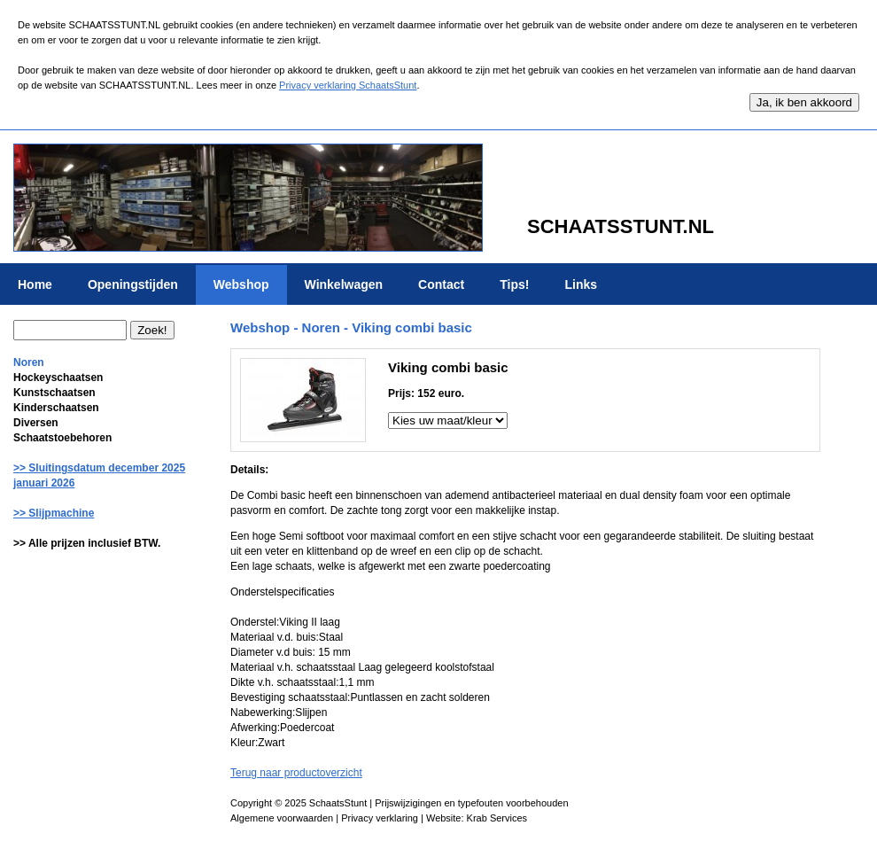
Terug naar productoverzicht (296, 773)
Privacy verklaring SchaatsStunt (347, 85)
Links (580, 284)
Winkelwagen (344, 284)
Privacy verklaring (379, 818)
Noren (28, 362)
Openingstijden (133, 284)
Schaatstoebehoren (62, 438)
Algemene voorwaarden (281, 818)
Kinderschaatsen (56, 407)
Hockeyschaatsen (58, 377)
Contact (441, 284)
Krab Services (497, 818)
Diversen (35, 423)
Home (35, 284)
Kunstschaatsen (54, 392)
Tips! (514, 284)
